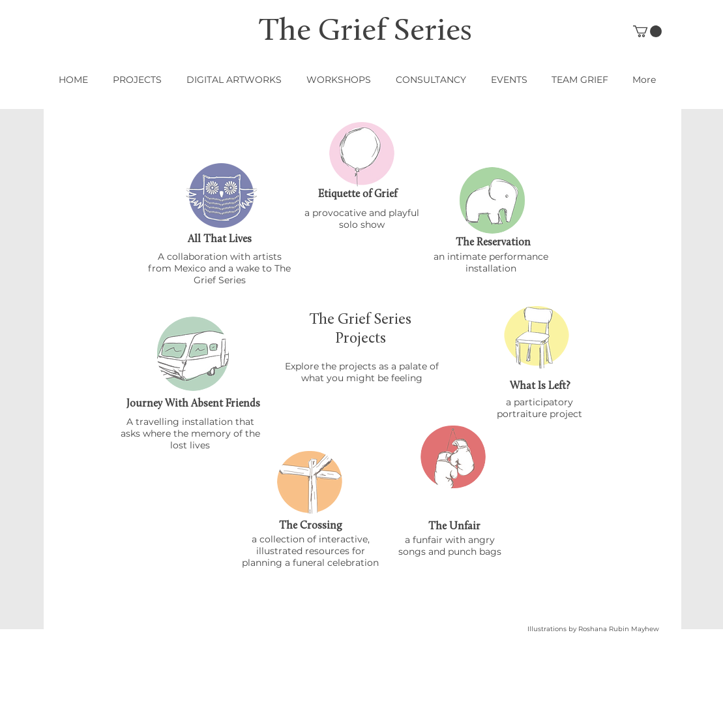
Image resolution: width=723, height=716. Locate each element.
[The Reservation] (493, 242)
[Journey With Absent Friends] (193, 404)
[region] (222, 195)
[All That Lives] (220, 239)
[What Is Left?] (540, 386)
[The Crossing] (311, 526)
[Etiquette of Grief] (358, 194)
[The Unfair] (454, 526)
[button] (647, 31)
